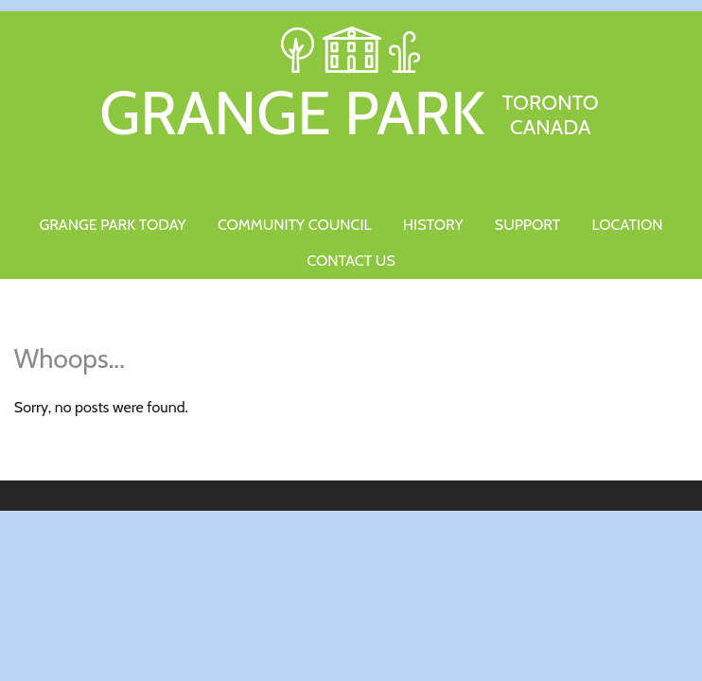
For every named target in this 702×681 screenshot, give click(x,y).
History (433, 225)
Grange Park (351, 109)
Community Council (295, 225)
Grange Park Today (112, 225)
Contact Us (351, 261)
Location (627, 225)
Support (528, 225)
